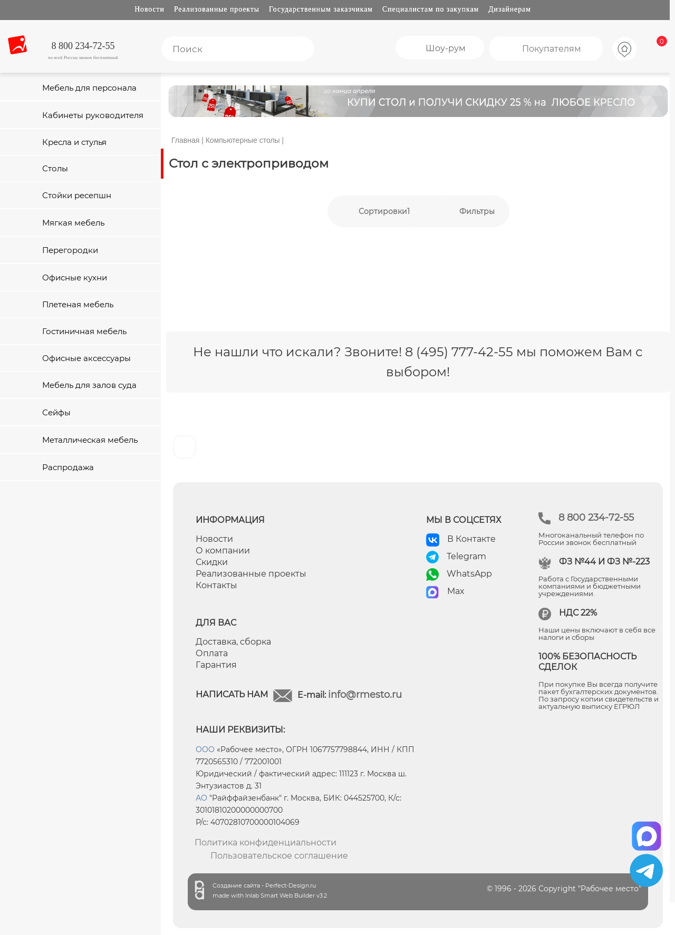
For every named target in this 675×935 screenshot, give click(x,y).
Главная (185, 140)
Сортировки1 (384, 211)
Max (456, 591)
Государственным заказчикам (321, 9)
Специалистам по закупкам (430, 9)
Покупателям (551, 49)
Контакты (216, 585)
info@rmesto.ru (365, 694)
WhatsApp (469, 574)
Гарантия (216, 665)
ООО (205, 749)
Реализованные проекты (216, 9)
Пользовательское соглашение (279, 856)
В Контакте (471, 539)
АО (201, 798)
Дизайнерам (509, 9)
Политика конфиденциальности (265, 842)
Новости (149, 9)
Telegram (466, 556)
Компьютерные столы (243, 140)
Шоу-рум (446, 48)
